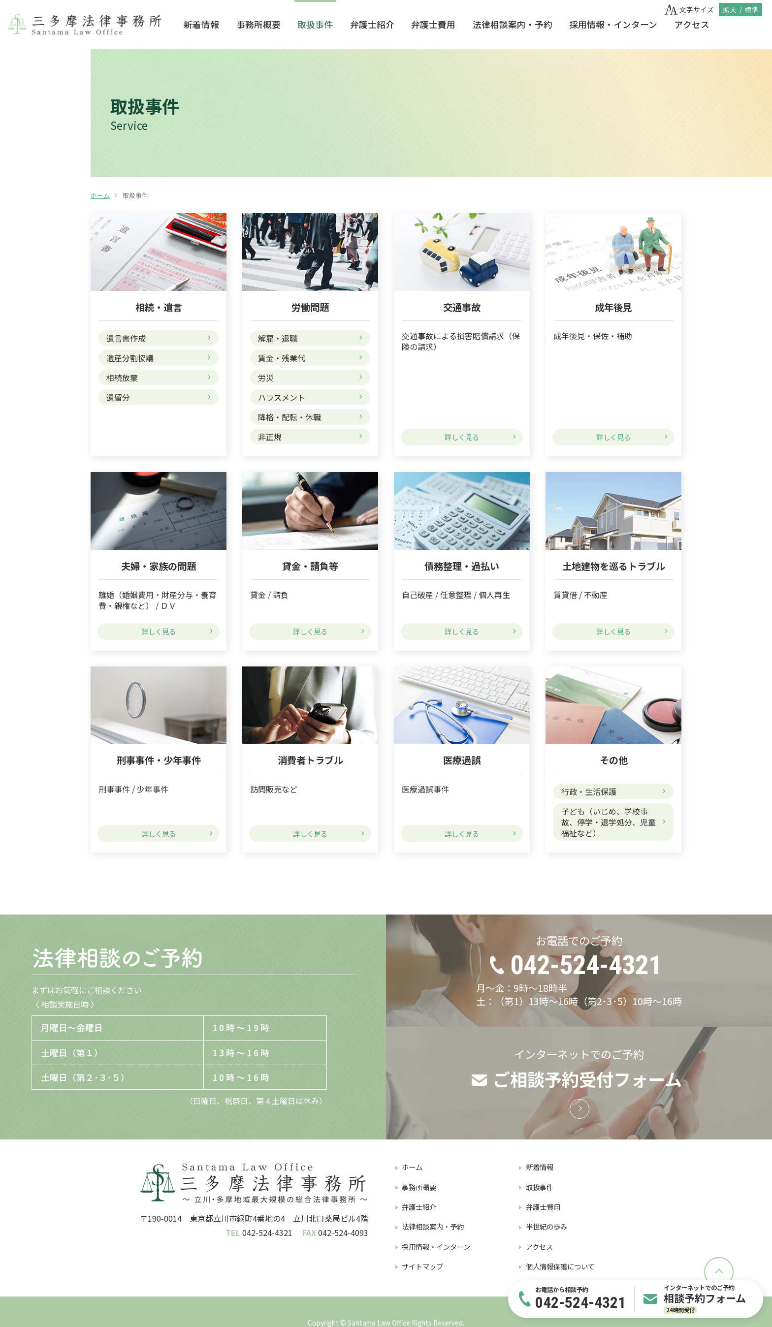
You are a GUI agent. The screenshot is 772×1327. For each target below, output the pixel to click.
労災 (266, 377)
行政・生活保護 (588, 791)
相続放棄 (122, 377)
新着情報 (201, 24)
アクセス (692, 24)
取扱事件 (315, 24)
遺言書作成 (126, 338)
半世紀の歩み (546, 1226)
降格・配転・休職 (289, 417)
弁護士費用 (433, 24)
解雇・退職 (277, 338)
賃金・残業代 (281, 358)
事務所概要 (258, 24)
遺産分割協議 (130, 358)
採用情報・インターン (613, 24)
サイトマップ (422, 1266)
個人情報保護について (560, 1266)
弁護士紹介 (372, 24)
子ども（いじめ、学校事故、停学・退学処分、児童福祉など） (608, 822)
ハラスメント (281, 397)
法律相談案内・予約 (512, 24)
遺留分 (118, 397)
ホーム (100, 195)
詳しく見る (462, 437)
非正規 (270, 436)
